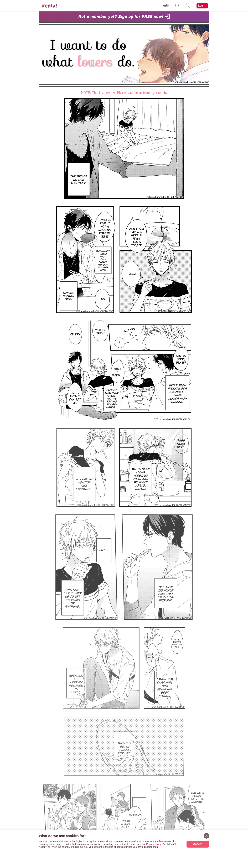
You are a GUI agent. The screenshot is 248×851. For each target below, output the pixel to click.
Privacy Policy (153, 844)
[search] (177, 5)
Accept (197, 844)
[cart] (188, 5)
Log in (202, 5)
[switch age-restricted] (166, 6)
